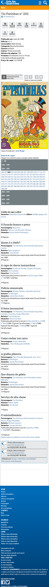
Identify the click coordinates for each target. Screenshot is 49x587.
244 (8, 170)
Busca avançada (6, 551)
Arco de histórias (6, 508)
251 (31, 170)
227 (43, 165)
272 (8, 175)
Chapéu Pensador (34, 264)
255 (43, 170)
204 (15, 163)
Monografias (5, 529)
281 (37, 175)
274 (15, 175)
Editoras (3, 496)
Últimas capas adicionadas (9, 534)
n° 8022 (22, 322)
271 (5, 175)
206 (21, 163)
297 (43, 177)
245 (12, 170)
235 (24, 167)
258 (8, 172)
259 (12, 172)
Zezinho (4, 310)
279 (31, 175)
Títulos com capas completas (10, 543)
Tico (34, 353)
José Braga (19, 141)
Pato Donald (28, 242)
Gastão (4, 244)
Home (3, 489)
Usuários (4, 520)
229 (5, 167)
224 (34, 165)
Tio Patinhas (18, 242)
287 (12, 177)
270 (2, 175)
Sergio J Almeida (18, 459)
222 (27, 165)
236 (27, 167)
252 (34, 170)
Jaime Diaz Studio (16, 292)
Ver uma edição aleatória (8, 555)
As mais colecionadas (7, 562)
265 (31, 172)
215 (5, 165)
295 (37, 177)
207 (25, 163)
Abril (10, 41)
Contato (4, 510)
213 (44, 163)
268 (40, 172)
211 (37, 163)
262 (21, 172)
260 (15, 172)
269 (43, 172)
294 (34, 177)
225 (37, 165)
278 (27, 175)
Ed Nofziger (13, 289)
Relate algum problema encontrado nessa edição (20, 437)
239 (37, 167)
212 (40, 163)
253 (37, 170)
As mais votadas (6, 560)
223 (31, 165)
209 (31, 163)
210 (34, 163)
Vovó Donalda (29, 373)
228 (2, 167)
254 (40, 170)
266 (34, 172)
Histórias (4, 506)
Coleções (4, 525)
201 (5, 163)
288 (15, 177)
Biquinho (16, 224)
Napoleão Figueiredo (17, 210)
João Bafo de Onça (32, 287)
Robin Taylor (13, 398)
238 (34, 167)
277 (24, 175)
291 (24, 177)
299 (5, 179)
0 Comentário (9, 17)
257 (5, 172)
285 (5, 177)
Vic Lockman (13, 267)
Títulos (3, 492)
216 (8, 165)
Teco (39, 353)
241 (43, 167)
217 (12, 165)
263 (24, 172)
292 (27, 177)
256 (2, 172)
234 (21, 167)
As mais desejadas (6, 565)
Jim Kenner (13, 401)
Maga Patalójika (13, 416)
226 (40, 165)
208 (28, 163)
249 (24, 170)
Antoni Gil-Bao (15, 315)
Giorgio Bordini (15, 421)
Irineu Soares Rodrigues (18, 228)
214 (2, 165)
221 (24, 165)
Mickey (15, 287)
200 (2, 163)
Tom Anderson (14, 312)
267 (37, 172)
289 (18, 177)
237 (31, 167)
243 (5, 170)
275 (18, 175)
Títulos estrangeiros (7, 494)
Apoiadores (4, 522)
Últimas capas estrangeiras (9, 539)
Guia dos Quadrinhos (15, 445)
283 (43, 175)
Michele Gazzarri (15, 419)
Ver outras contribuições (12, 461)
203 (12, 163)
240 (40, 167)
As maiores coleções (7, 567)
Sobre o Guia (5, 515)
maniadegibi (31, 459)
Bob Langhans (14, 246)
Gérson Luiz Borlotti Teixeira (19, 226)
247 (18, 170)
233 (18, 167)
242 (2, 170)
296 (40, 177)
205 (18, 163)
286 (8, 177)
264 (27, 172)
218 (15, 165)
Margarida (38, 242)
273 (12, 175)
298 (2, 179)
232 (15, 167)
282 (40, 175)
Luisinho (11, 310)
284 (2, 177)
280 (34, 175)
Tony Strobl (14, 249)
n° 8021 (33, 319)
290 (21, 177)
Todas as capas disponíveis (9, 541)
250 (27, 170)
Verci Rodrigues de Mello (20, 340)
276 (21, 175)
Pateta (21, 287)
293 (31, 177)
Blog (2, 513)
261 (18, 172)
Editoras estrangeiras (7, 499)
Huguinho (38, 307)
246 (15, 170)
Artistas (3, 501)
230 (8, 167)
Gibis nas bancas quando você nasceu (12, 553)
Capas (3, 532)
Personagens (5, 503)
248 (21, 170)
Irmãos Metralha (22, 310)
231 (12, 167)
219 (18, 165)
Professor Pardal (19, 264)
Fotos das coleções (7, 527)
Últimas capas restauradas (9, 536)
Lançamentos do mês (7, 548)
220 (21, 165)
